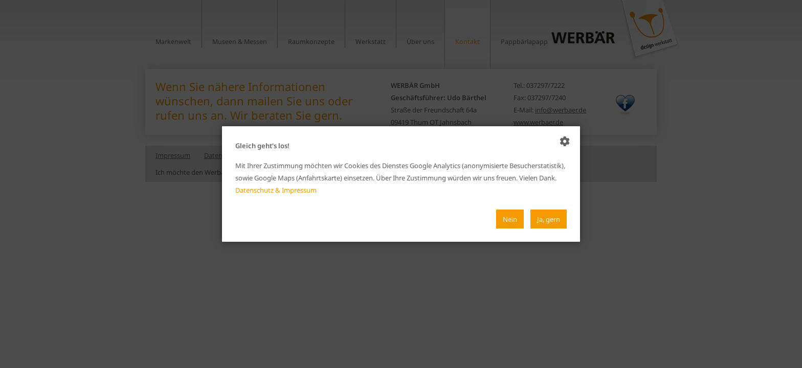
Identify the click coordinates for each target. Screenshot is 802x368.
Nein (510, 219)
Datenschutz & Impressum (276, 190)
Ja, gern (548, 219)
